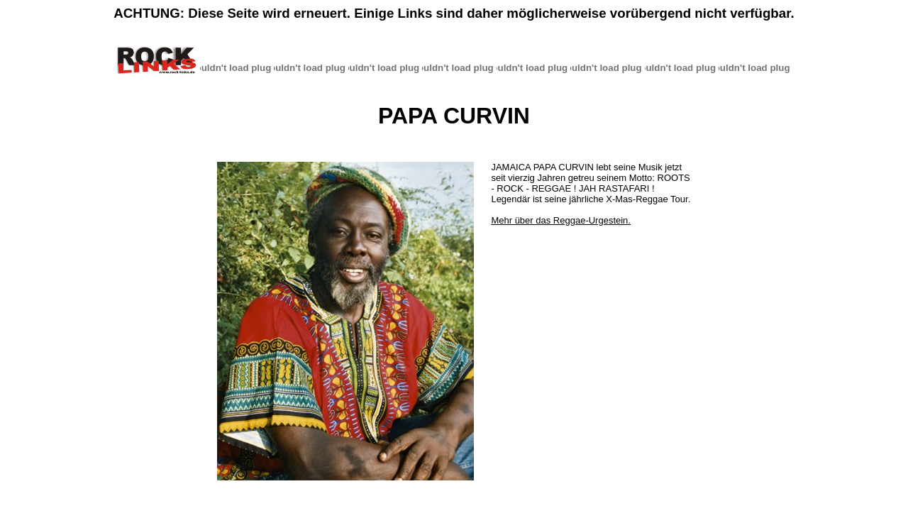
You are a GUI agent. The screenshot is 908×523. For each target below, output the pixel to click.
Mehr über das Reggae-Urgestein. (561, 220)
